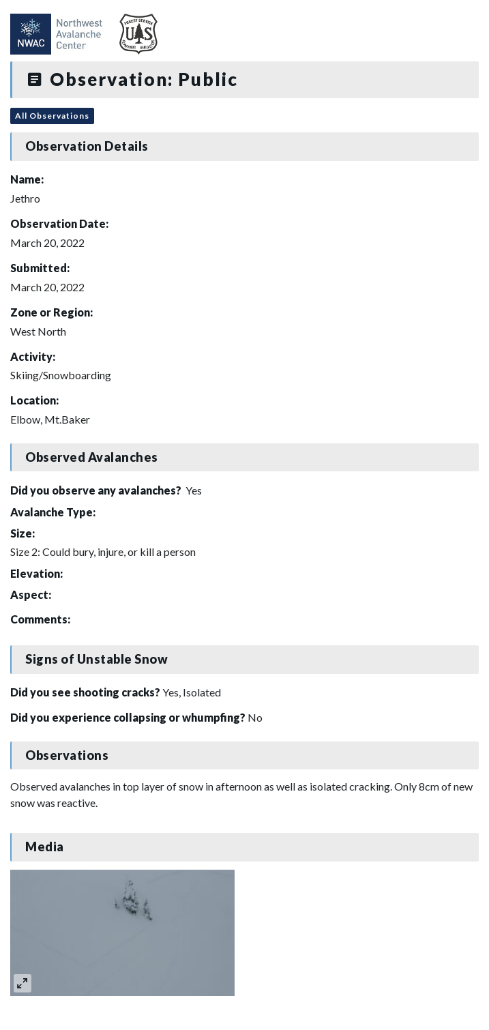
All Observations (52, 116)
